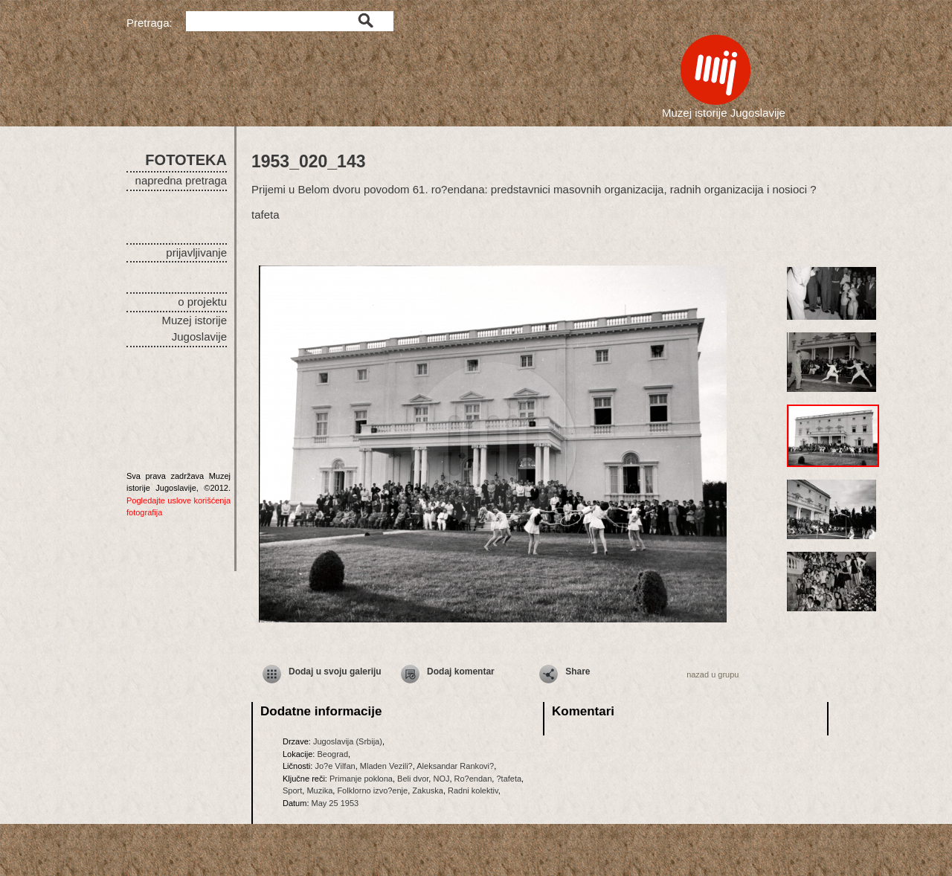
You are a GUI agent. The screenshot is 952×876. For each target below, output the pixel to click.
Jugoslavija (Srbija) (347, 741)
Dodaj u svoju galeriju (335, 671)
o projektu (202, 301)
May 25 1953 (335, 803)
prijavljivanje (196, 252)
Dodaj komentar (461, 671)
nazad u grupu (712, 674)
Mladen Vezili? (386, 765)
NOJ (441, 778)
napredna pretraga (181, 180)
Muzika (319, 790)
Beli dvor (412, 778)
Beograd (332, 754)
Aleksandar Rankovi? (455, 765)
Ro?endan (473, 778)
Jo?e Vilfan (335, 765)
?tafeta (508, 778)
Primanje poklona (361, 778)
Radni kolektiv (473, 790)
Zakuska (427, 790)
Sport (292, 790)
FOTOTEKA (186, 160)
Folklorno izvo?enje (372, 790)
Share (577, 671)
